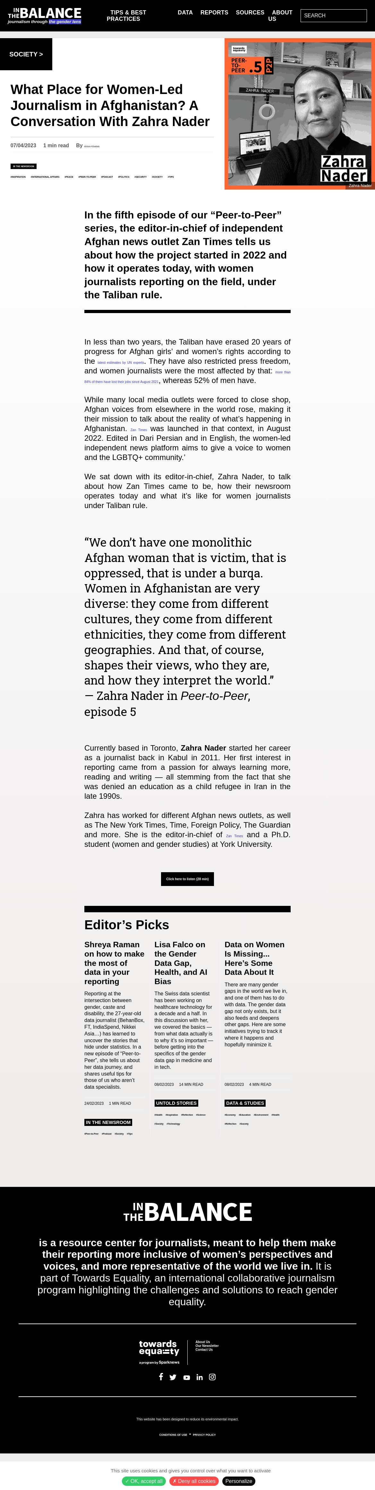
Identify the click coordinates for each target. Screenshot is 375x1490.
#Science (196, 1154)
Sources (250, 11)
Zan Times (152, 443)
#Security (89, 182)
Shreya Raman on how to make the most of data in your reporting (114, 988)
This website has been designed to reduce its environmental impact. (187, 1453)
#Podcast (24, 182)
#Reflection (168, 1154)
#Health (164, 1145)
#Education (267, 1145)
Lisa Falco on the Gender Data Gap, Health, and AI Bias (181, 988)
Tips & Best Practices (127, 14)
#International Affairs (85, 176)
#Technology (194, 1163)
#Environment (242, 1154)
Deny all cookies (194, 1481)
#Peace (134, 176)
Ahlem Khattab (102, 145)
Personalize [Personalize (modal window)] (239, 1481)
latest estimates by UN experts (161, 366)
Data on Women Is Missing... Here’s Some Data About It (255, 984)
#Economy (238, 1145)
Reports (214, 11)
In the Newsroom (38, 165)
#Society (121, 182)
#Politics (57, 182)
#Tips (147, 182)
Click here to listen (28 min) (187, 902)
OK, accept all (144, 1481)
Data (185, 11)
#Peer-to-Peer (170, 176)
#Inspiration (28, 176)
